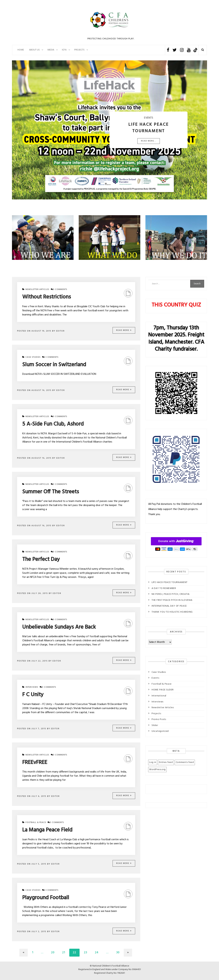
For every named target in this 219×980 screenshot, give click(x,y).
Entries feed (166, 762)
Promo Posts (159, 719)
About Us (34, 50)
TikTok (195, 50)
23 (85, 952)
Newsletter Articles (37, 289)
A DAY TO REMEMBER (164, 588)
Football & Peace (35, 822)
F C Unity (32, 694)
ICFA (64, 50)
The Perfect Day (41, 559)
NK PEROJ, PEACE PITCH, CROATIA (171, 594)
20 (52, 952)
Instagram (181, 50)
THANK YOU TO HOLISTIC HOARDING (172, 612)
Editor (60, 331)
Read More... (148, 140)
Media (50, 50)
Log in (152, 762)
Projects (156, 714)
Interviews (31, 687)
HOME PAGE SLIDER (163, 690)
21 (63, 952)
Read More (124, 330)
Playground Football (45, 897)
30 (117, 952)
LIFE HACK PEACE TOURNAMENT (170, 582)
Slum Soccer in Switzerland (54, 364)
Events (155, 678)
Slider (155, 725)
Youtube (188, 50)
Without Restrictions (46, 297)
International (159, 696)
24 (96, 952)
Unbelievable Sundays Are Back (59, 627)
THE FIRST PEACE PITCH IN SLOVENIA (172, 600)
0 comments (59, 289)
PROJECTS (79, 50)
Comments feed (185, 762)
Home (20, 50)
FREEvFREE (34, 762)
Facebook (168, 50)
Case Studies (33, 357)
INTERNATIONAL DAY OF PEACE (169, 606)
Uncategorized (160, 731)
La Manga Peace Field (47, 830)
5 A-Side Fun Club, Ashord (53, 424)
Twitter (174, 50)
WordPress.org (157, 769)
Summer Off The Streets (50, 492)
